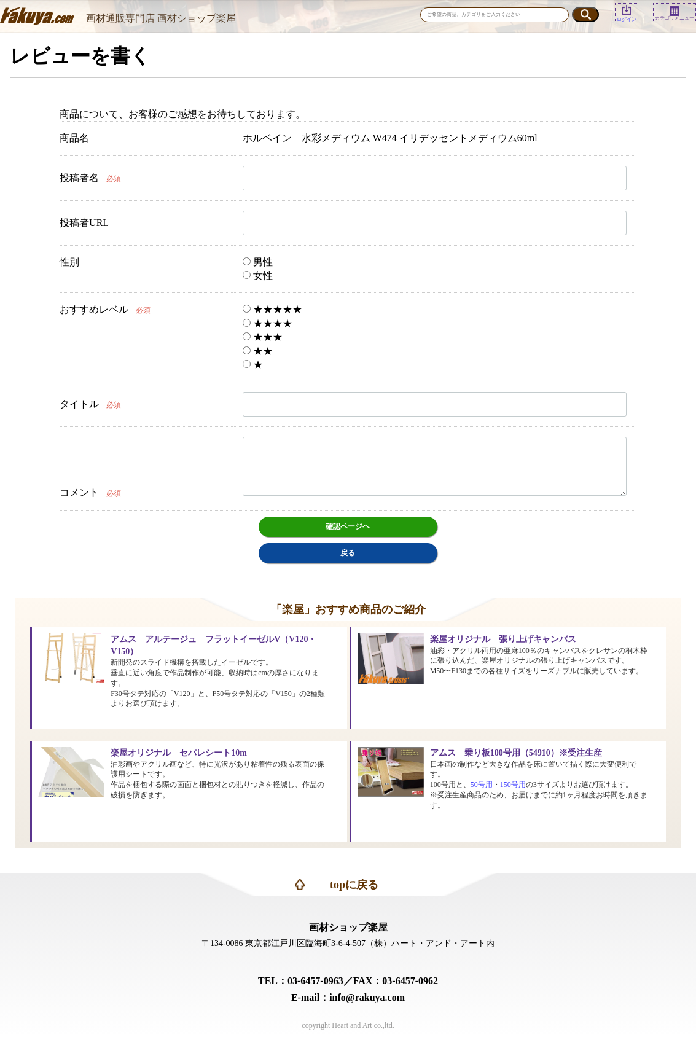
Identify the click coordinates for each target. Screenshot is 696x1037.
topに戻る (354, 885)
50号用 (482, 784)
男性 (258, 262)
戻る (347, 553)
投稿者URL (84, 222)
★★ (258, 351)
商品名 (74, 138)
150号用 (513, 784)
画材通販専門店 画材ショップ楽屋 (161, 18)
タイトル (79, 404)
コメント (79, 492)
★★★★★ (272, 309)
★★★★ (267, 323)
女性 (258, 275)
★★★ (263, 337)
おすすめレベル (94, 309)
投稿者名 (79, 178)
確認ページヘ (348, 526)
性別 (69, 262)
